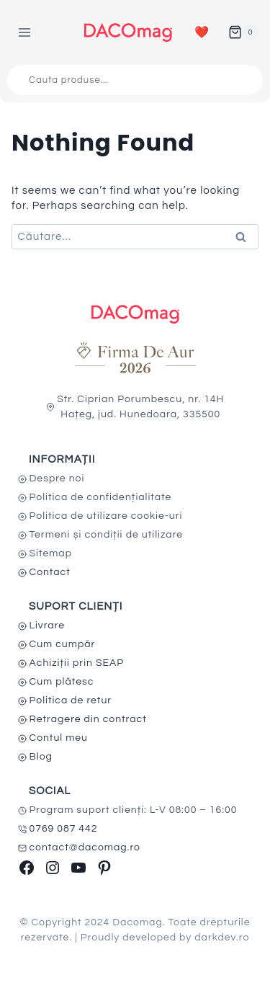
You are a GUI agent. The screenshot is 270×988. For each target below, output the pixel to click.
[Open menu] (25, 32)
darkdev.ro (221, 938)
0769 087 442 (64, 829)
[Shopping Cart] (243, 32)
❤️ (202, 32)
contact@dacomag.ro (85, 847)
